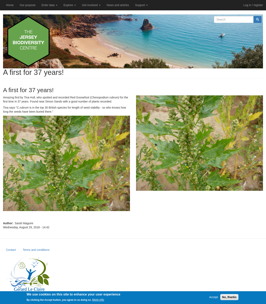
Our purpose (27, 5)
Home (10, 5)
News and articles (118, 5)
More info (98, 299)
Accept (213, 297)
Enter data (49, 5)
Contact (11, 249)
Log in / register (253, 5)
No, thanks (229, 297)
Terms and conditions (36, 249)
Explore (70, 5)
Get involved (91, 5)
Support (141, 5)
